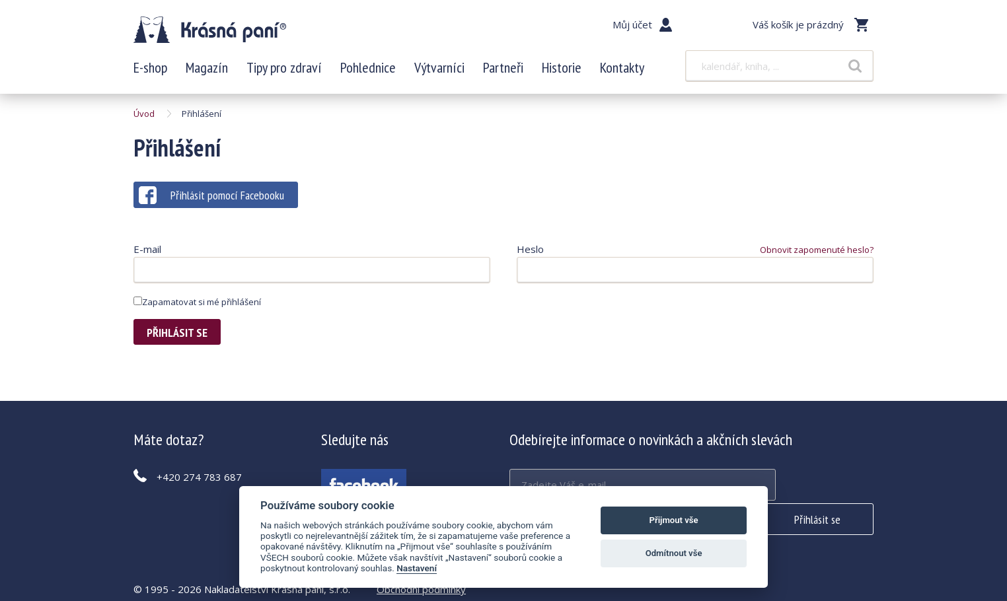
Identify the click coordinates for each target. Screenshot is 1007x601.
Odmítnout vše (674, 553)
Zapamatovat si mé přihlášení (197, 306)
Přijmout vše (674, 520)
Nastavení (416, 568)
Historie (561, 72)
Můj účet (632, 24)
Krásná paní (221, 33)
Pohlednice (368, 72)
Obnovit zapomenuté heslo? (817, 254)
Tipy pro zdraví (284, 72)
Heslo (530, 253)
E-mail (147, 253)
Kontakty (622, 72)
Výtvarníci (439, 72)
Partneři (503, 72)
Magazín (207, 72)
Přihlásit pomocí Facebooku (211, 200)
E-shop (150, 72)
